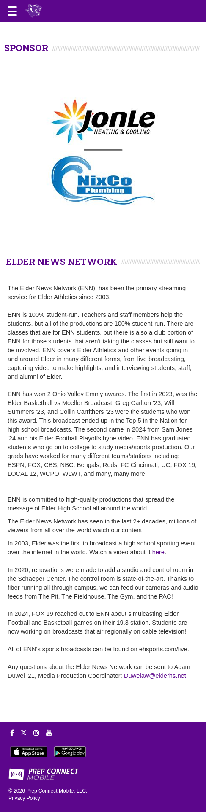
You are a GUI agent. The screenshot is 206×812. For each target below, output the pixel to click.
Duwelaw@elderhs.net (155, 675)
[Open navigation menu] (12, 11)
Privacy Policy (24, 798)
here (158, 552)
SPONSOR (26, 48)
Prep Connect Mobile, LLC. (56, 791)
